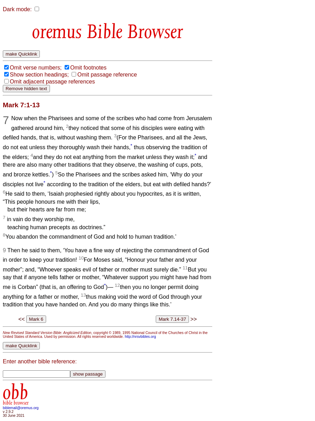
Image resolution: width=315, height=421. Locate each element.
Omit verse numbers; (35, 68)
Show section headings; (39, 75)
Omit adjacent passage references (52, 82)
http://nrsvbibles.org (140, 337)
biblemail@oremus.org (21, 408)
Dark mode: (17, 9)
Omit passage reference (107, 75)
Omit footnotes (88, 68)
